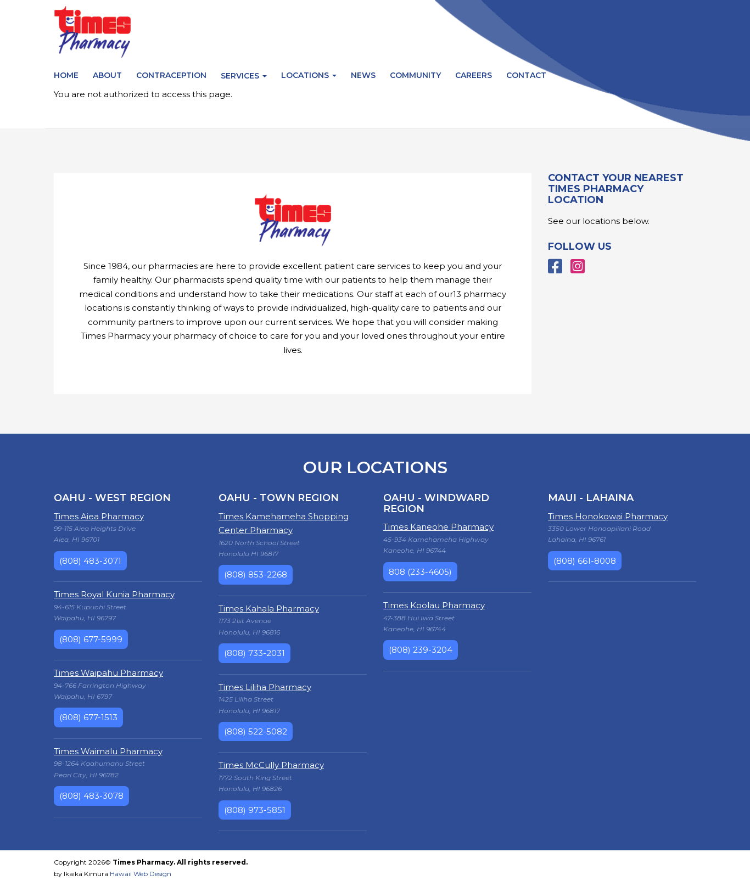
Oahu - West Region (112, 498)
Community (415, 75)
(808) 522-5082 (255, 731)
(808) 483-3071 (90, 561)
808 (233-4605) (420, 572)
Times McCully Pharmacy (271, 765)
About (107, 75)
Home (66, 75)
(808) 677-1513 (88, 717)
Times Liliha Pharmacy (265, 687)
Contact (526, 75)
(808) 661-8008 (584, 561)
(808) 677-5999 (90, 639)
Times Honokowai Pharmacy (608, 516)
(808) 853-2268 (255, 574)
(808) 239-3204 (420, 649)
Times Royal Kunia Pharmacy (114, 594)
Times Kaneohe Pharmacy (438, 526)
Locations (309, 75)
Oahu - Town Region (279, 498)
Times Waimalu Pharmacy (108, 751)
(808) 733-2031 (254, 653)
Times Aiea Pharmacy (99, 516)
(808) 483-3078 (91, 795)
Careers (473, 75)
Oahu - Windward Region (436, 503)
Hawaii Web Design (140, 874)
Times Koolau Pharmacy (434, 605)
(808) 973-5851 (255, 810)
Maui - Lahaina (591, 498)
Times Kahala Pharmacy (269, 608)
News (363, 75)
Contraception (171, 75)
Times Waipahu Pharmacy (108, 673)
